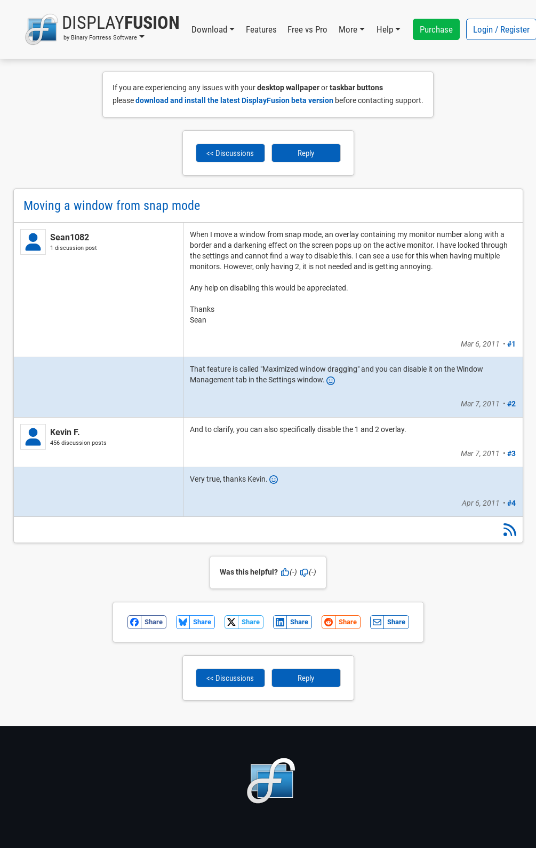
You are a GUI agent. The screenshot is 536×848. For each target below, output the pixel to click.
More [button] (348, 29)
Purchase (436, 29)
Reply (306, 153)
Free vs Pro (307, 29)
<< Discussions (230, 153)
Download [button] (209, 29)
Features (261, 29)
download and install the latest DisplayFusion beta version (234, 100)
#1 (511, 344)
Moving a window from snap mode (111, 205)
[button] (102, 29)
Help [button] (385, 29)
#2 (511, 403)
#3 (511, 453)
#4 (511, 503)
